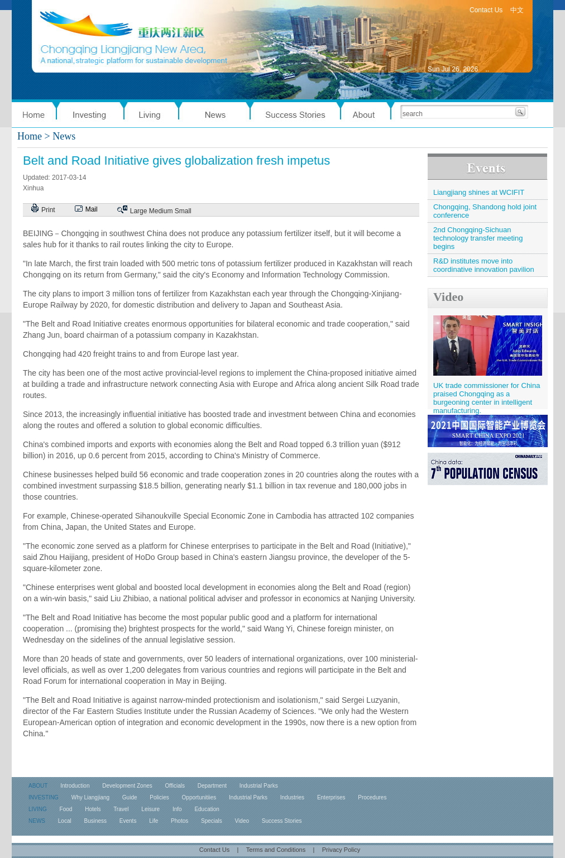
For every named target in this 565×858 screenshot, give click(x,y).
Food (66, 809)
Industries (292, 797)
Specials (211, 821)
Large (138, 211)
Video (448, 297)
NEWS (36, 821)
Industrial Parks (259, 786)
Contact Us (486, 10)
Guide (129, 797)
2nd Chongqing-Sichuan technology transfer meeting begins (478, 238)
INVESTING (43, 797)
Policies (159, 797)
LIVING (37, 809)
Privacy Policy (341, 849)
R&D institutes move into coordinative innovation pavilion (483, 265)
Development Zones (127, 786)
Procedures (372, 797)
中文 (517, 10)
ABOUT (37, 786)
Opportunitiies (199, 797)
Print (48, 210)
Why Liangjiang (90, 797)
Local (64, 821)
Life (153, 821)
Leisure (150, 809)
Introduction (74, 786)
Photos (179, 821)
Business (95, 821)
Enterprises (331, 797)
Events (128, 821)
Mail (91, 209)
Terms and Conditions (275, 849)
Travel (120, 809)
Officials (175, 786)
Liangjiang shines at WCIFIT (478, 192)
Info (177, 809)
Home (29, 136)
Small (183, 211)
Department (212, 786)
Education (206, 809)
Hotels (92, 809)
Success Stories (282, 821)
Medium (161, 211)
